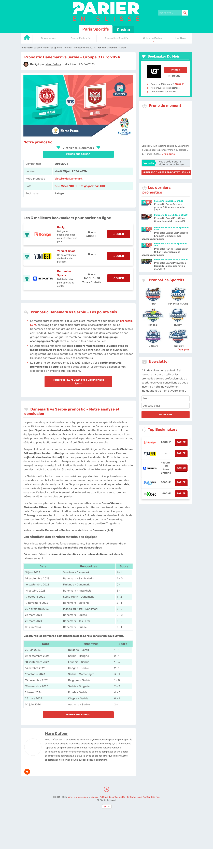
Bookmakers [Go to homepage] (48, 38)
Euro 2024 (61, 163)
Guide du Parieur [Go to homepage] (153, 38)
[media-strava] (27, 772)
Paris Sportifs (95, 29)
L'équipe (94, 797)
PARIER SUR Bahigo (78, 154)
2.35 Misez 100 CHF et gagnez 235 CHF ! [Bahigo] (80, 186)
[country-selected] (105, 806)
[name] (165, 398)
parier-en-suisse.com (78, 797)
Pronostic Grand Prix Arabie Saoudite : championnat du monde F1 (170, 266)
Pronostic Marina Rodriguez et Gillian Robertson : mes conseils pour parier (164, 252)
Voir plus (184, 349)
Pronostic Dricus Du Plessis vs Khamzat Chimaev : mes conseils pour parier (164, 235)
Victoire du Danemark (68, 178)
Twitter (146, 797)
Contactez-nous (134, 797)
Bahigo (61, 227)
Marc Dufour (56, 733)
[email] (165, 406)
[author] (26, 64)
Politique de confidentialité (113, 797)
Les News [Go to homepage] (181, 38)
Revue (174, 75)
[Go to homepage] (27, 39)
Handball (153, 324)
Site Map (155, 797)
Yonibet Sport (66, 251)
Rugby (178, 324)
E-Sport (153, 346)
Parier (175, 69)
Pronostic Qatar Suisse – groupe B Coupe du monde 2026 (169, 207)
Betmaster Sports (64, 273)
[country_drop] (109, 806)
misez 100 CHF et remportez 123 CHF (166, 172)
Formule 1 (178, 346)
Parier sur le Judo (178, 303)
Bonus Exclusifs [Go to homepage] (80, 38)
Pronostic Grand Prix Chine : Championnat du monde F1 (170, 220)
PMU (153, 303)
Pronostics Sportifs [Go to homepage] (116, 38)
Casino (123, 29)
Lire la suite (168, 154)
